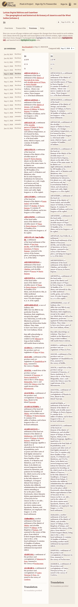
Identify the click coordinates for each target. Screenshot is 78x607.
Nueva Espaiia (31, 84)
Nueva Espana (36, 159)
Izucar (33, 271)
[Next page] (73, 22)
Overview (9, 28)
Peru (42, 352)
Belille (36, 366)
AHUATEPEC (29, 217)
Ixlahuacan (28, 436)
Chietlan (27, 269)
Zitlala (26, 414)
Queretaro (27, 249)
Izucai (26, 159)
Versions (33, 28)
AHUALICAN (29, 123)
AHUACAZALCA (31, 73)
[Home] (9, 4)
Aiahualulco (29, 519)
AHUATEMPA (30, 197)
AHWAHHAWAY (31, 305)
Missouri (38, 339)
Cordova (27, 580)
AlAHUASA (29, 554)
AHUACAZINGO (31, 100)
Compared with (54, 48)
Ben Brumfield (27, 47)
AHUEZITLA (29, 278)
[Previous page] (58, 22)
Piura (36, 352)
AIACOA (27, 370)
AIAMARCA (29, 568)
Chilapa (29, 416)
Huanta (39, 398)
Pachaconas (38, 564)
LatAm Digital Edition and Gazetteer (20, 12)
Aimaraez (40, 559)
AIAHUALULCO (31, 429)
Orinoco (35, 384)
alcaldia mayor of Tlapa (36, 82)
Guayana (37, 375)
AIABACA (28, 348)
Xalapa (33, 438)
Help (42, 28)
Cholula (34, 206)
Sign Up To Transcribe (46, 4)
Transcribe (21, 28)
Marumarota (28, 389)
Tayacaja (32, 402)
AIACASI (28, 357)
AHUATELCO (29, 150)
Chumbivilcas (39, 361)
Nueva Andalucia (30, 377)
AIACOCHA (29, 393)
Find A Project (26, 4)
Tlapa (40, 224)
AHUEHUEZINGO (32, 262)
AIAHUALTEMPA (31, 407)
